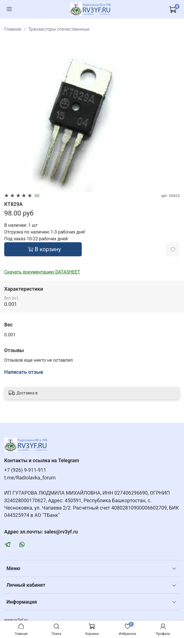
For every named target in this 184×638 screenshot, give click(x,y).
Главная (12, 29)
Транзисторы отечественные (58, 29)
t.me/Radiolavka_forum (30, 478)
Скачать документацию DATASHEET (42, 272)
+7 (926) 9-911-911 (25, 470)
